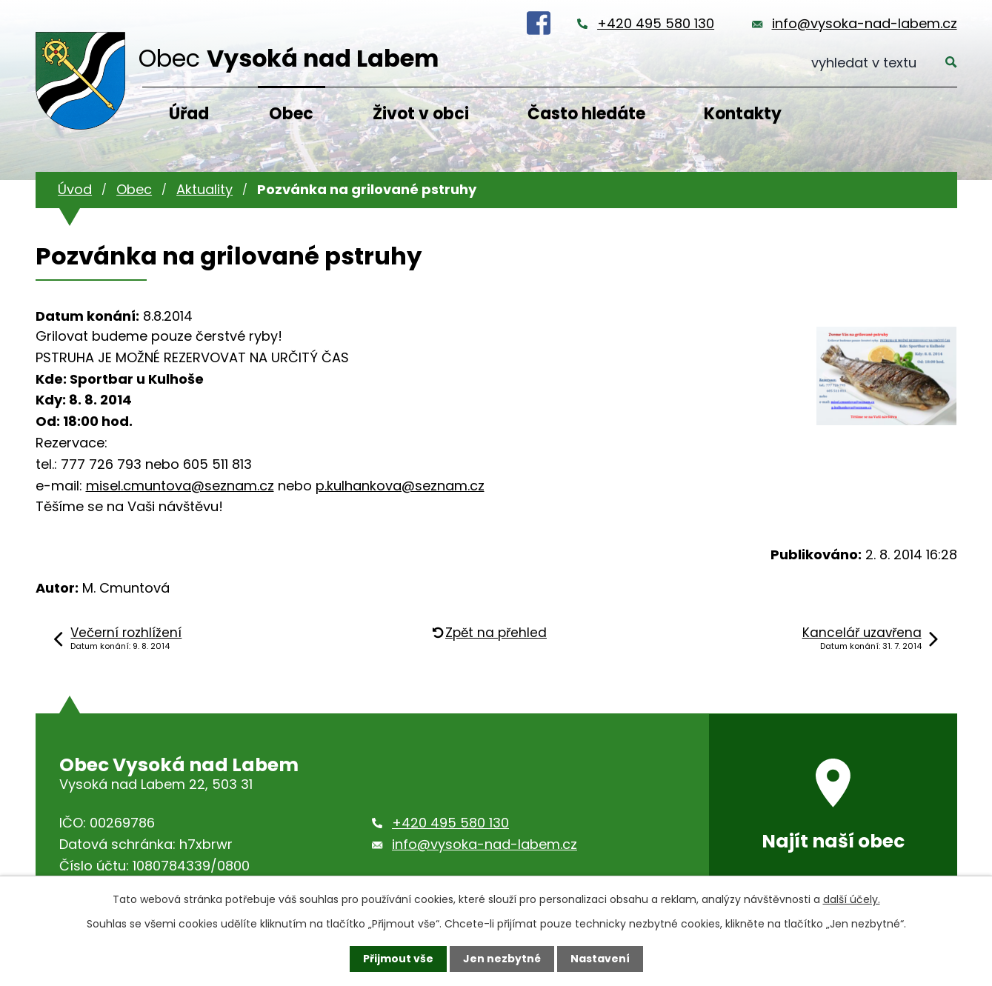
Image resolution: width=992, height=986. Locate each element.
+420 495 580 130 (655, 23)
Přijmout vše (398, 958)
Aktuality (204, 189)
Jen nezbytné (502, 958)
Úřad (189, 113)
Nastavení (600, 958)
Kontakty (743, 113)
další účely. (851, 899)
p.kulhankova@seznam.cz (400, 485)
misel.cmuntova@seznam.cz (180, 485)
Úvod (75, 189)
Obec (291, 113)
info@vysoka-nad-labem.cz (864, 23)
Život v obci (421, 113)
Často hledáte (586, 113)
